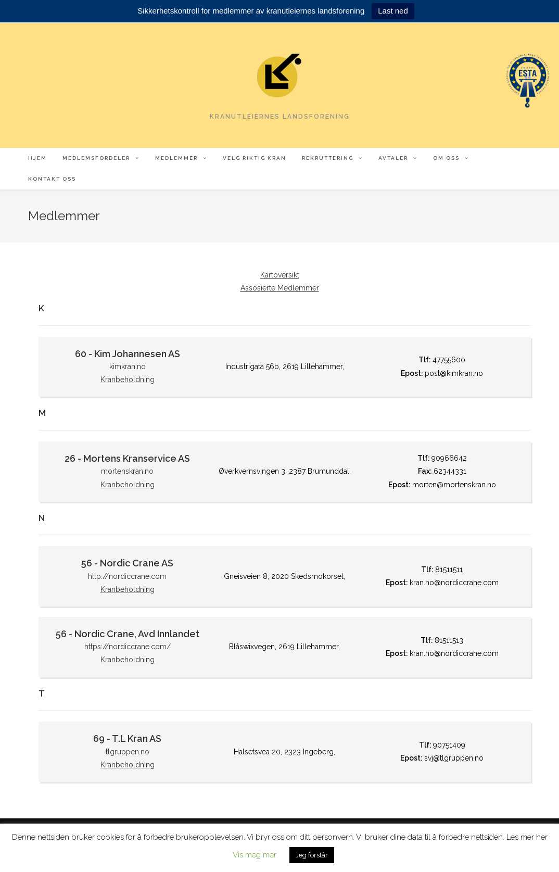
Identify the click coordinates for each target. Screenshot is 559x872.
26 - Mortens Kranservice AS (127, 458)
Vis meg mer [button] (254, 855)
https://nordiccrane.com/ (127, 646)
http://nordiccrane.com (127, 576)
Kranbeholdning (127, 379)
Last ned (393, 10)
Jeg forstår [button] (312, 855)
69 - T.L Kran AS (127, 738)
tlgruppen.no (127, 752)
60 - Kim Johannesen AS (127, 353)
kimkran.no (127, 366)
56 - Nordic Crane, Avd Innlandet (127, 633)
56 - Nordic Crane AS (127, 563)
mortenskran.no (127, 471)
